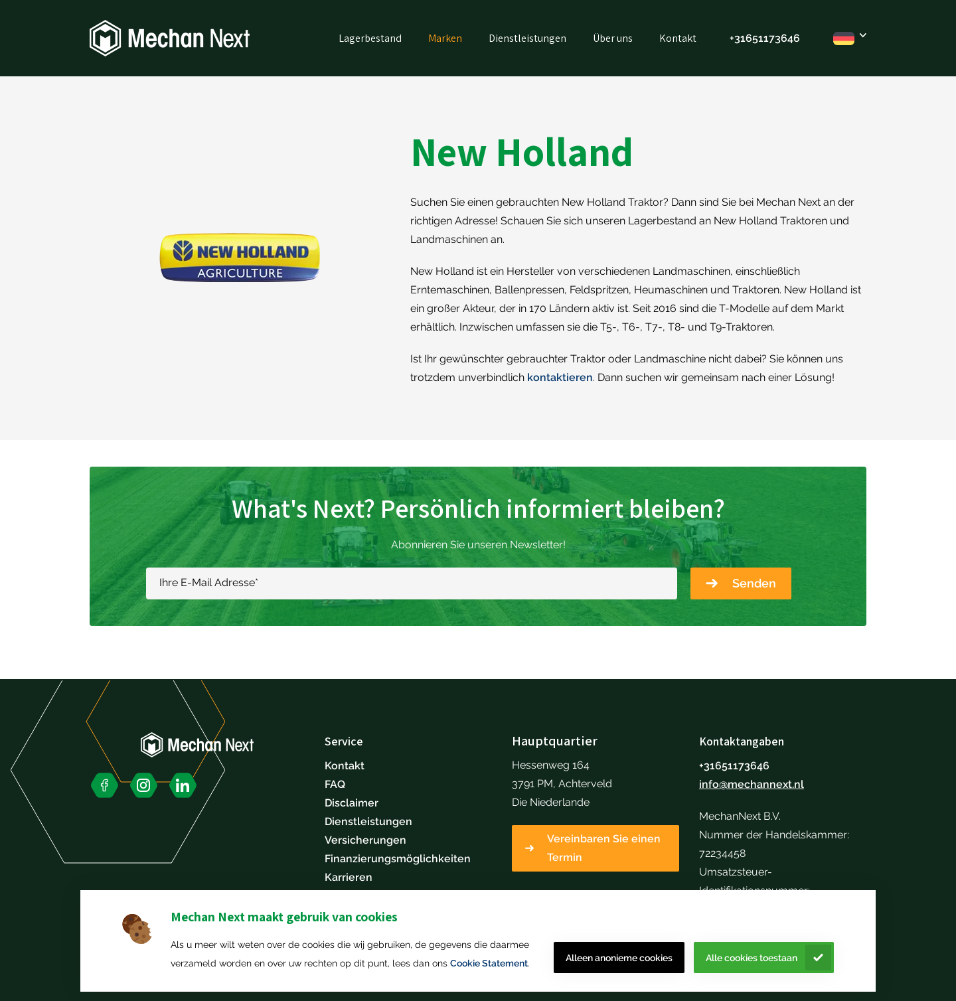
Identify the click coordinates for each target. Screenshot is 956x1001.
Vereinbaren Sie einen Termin (604, 848)
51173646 (776, 38)
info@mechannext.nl (751, 784)
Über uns (613, 38)
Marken (445, 38)
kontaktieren (560, 377)
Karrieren (348, 877)
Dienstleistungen (527, 38)
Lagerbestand (370, 38)
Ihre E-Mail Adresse (208, 582)
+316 (741, 38)
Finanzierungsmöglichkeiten (398, 858)
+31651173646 (734, 765)
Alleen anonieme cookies (619, 958)
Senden (754, 583)
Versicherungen (365, 840)
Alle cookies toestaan (751, 958)
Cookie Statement (489, 963)
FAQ (335, 784)
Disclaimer (351, 803)
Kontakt (677, 38)
